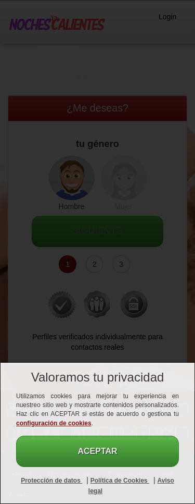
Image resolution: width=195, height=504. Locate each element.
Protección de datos (51, 480)
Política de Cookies (119, 480)
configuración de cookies (54, 423)
